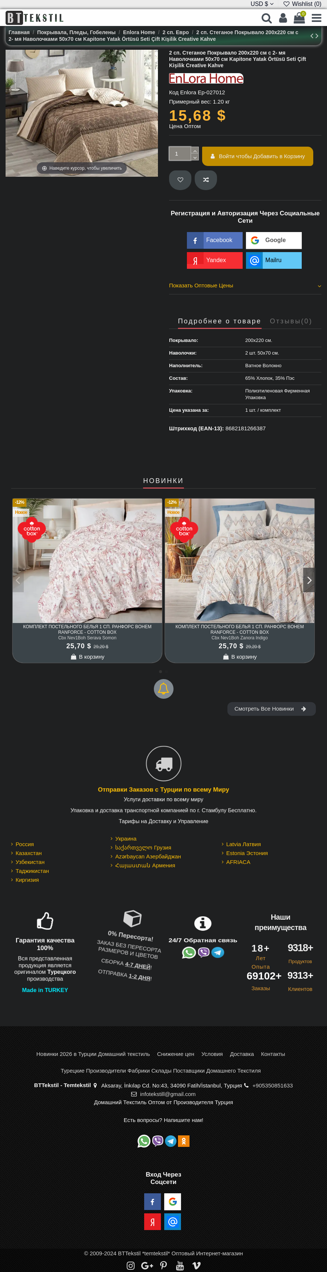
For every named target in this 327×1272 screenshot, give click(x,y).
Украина (125, 838)
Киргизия (27, 880)
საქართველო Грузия (143, 847)
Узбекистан (30, 862)
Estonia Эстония (247, 853)
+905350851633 (272, 1085)
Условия (212, 1054)
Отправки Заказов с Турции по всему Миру (163, 789)
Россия (25, 844)
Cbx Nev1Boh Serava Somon (87, 637)
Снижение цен (175, 1054)
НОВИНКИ (163, 481)
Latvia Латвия (243, 844)
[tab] (245, 286)
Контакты (273, 1054)
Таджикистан (32, 871)
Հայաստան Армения (145, 865)
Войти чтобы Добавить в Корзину (258, 156)
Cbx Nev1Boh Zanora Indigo (239, 637)
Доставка (242, 1054)
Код (174, 92)
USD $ (261, 4)
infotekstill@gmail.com (167, 1094)
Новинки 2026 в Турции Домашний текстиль (93, 1054)
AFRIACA (238, 862)
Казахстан (29, 853)
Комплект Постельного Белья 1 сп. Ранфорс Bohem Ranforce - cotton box (87, 629)
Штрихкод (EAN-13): (196, 428)
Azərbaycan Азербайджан (148, 856)
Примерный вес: (190, 101)
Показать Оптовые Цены (245, 285)
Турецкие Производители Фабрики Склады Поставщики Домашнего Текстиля (161, 1070)
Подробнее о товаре (220, 321)
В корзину (87, 656)
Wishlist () (302, 4)
